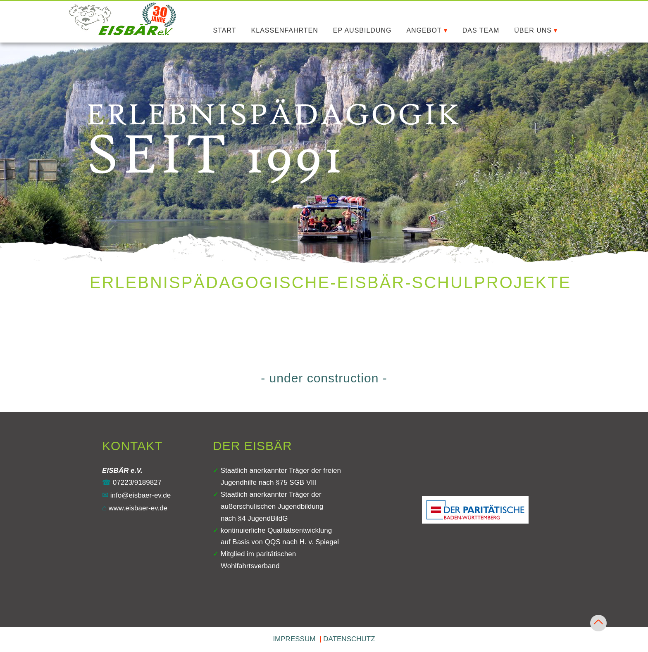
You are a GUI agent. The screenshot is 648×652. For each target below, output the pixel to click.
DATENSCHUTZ (349, 639)
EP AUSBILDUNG (362, 30)
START (224, 30)
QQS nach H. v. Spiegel (302, 542)
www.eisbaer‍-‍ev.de (134, 508)
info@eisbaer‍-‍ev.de (136, 495)
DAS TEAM (481, 30)
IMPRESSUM (294, 639)
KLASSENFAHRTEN (284, 30)
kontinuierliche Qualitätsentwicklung (276, 530)
